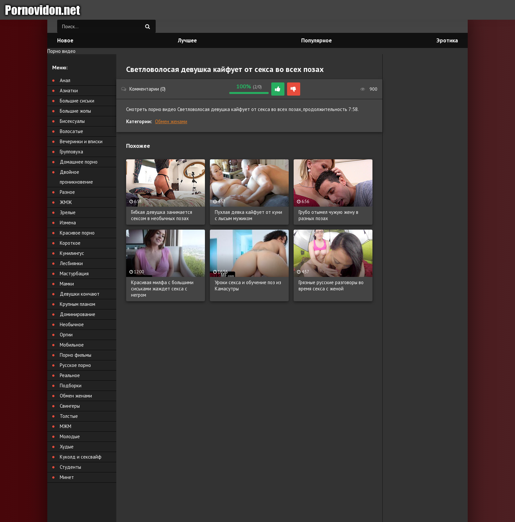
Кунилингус (72, 253)
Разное (67, 192)
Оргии (66, 334)
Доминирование (77, 314)
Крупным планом (77, 304)
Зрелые (68, 212)
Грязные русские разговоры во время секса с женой (331, 285)
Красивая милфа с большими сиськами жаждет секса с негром (162, 288)
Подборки (70, 385)
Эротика (447, 40)
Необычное (72, 324)
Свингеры (70, 406)
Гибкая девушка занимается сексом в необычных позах (161, 215)
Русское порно (75, 365)
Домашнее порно (79, 162)
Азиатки (69, 90)
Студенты (70, 467)
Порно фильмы (75, 355)
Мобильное (72, 345)
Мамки (67, 284)
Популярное (316, 40)
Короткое (70, 243)
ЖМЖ (66, 202)
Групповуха (71, 151)
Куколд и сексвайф (80, 457)
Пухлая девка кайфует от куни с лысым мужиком (248, 215)
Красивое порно (77, 233)
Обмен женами (171, 121)
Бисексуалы (72, 121)
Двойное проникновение (76, 177)
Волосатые (71, 131)
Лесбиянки (71, 263)
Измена (68, 222)
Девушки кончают (80, 294)
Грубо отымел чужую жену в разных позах (328, 215)
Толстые (69, 416)
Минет (67, 477)
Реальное (70, 375)
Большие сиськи (77, 101)
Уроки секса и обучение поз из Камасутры (248, 285)
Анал (65, 80)
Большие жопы (75, 111)
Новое (65, 40)
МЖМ (65, 426)
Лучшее (187, 40)
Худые (67, 446)
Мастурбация (74, 273)
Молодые (70, 436)
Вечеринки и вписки (81, 141)
